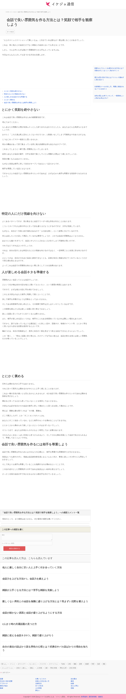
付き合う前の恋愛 (6, 681)
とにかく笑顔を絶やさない (13, 91)
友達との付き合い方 (42, 681)
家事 (80, 664)
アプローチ (4, 683)
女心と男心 (74, 686)
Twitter (63, 664)
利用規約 (84, 697)
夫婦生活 (38, 683)
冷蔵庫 (87, 664)
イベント (12, 664)
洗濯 (98, 664)
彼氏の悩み (4, 686)
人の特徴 (39, 668)
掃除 (104, 664)
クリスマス (43, 664)
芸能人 (32, 668)
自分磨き (74, 679)
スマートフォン (53, 664)
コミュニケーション (7, 668)
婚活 (72, 681)
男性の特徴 (53, 668)
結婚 (72, 683)
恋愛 (1, 679)
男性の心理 (63, 668)
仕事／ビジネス (40, 679)
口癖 (46, 668)
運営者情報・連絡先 (96, 697)
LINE (69, 664)
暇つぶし (4, 664)
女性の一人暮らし (21, 668)
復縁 (1, 688)
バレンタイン (33, 664)
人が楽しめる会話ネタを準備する (15, 97)
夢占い (37, 690)
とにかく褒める (9, 100)
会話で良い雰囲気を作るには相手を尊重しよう (20, 102)
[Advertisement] (45, 72)
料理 (93, 664)
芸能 (72, 688)
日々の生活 (10, 32)
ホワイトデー (22, 664)
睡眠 (75, 664)
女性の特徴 (72, 668)
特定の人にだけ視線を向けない (15, 94)
